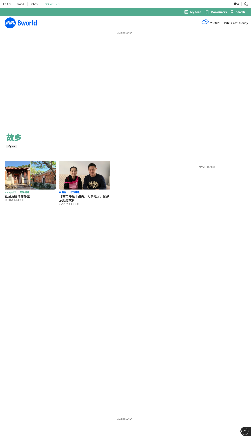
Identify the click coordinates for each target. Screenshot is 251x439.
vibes (34, 4)
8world (20, 4)
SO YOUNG (52, 4)
